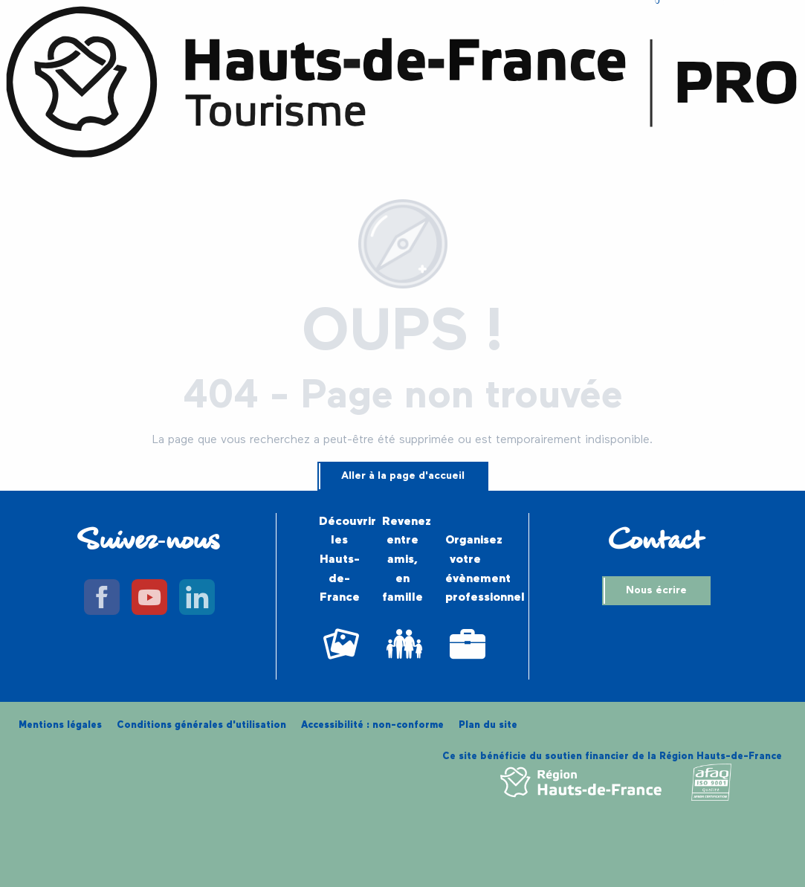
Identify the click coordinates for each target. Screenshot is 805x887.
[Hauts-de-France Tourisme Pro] (402, 85)
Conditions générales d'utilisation (201, 725)
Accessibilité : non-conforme (372, 725)
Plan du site (488, 725)
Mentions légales (60, 725)
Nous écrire (656, 590)
